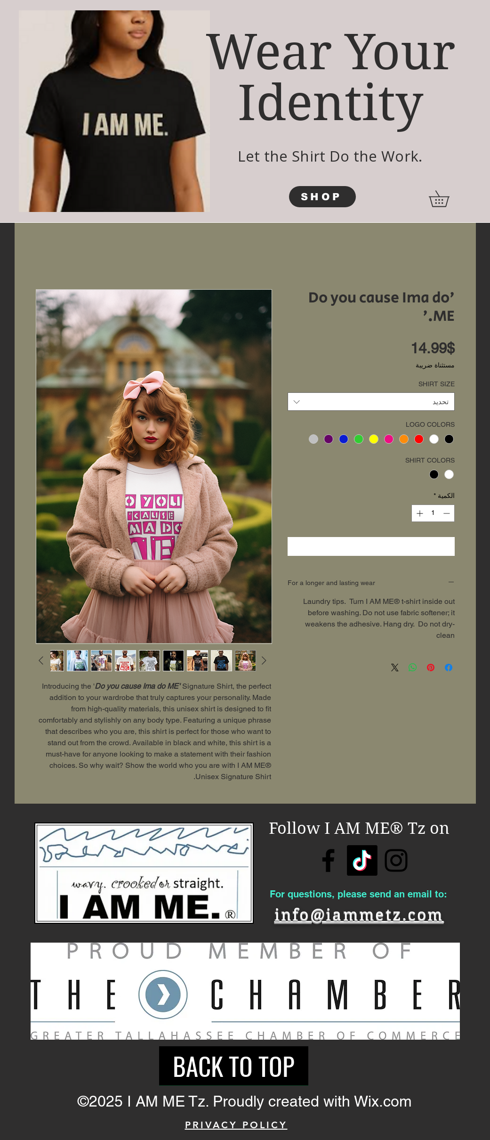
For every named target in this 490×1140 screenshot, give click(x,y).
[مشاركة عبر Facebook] (448, 667)
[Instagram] (396, 860)
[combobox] (371, 401)
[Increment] (419, 513)
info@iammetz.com (359, 914)
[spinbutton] (433, 513)
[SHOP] (322, 196)
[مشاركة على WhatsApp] (412, 667)
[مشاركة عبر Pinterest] (430, 667)
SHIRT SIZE (436, 384)
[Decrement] (447, 513)
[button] (447, 198)
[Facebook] (328, 860)
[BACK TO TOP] (233, 1066)
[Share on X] (395, 667)
